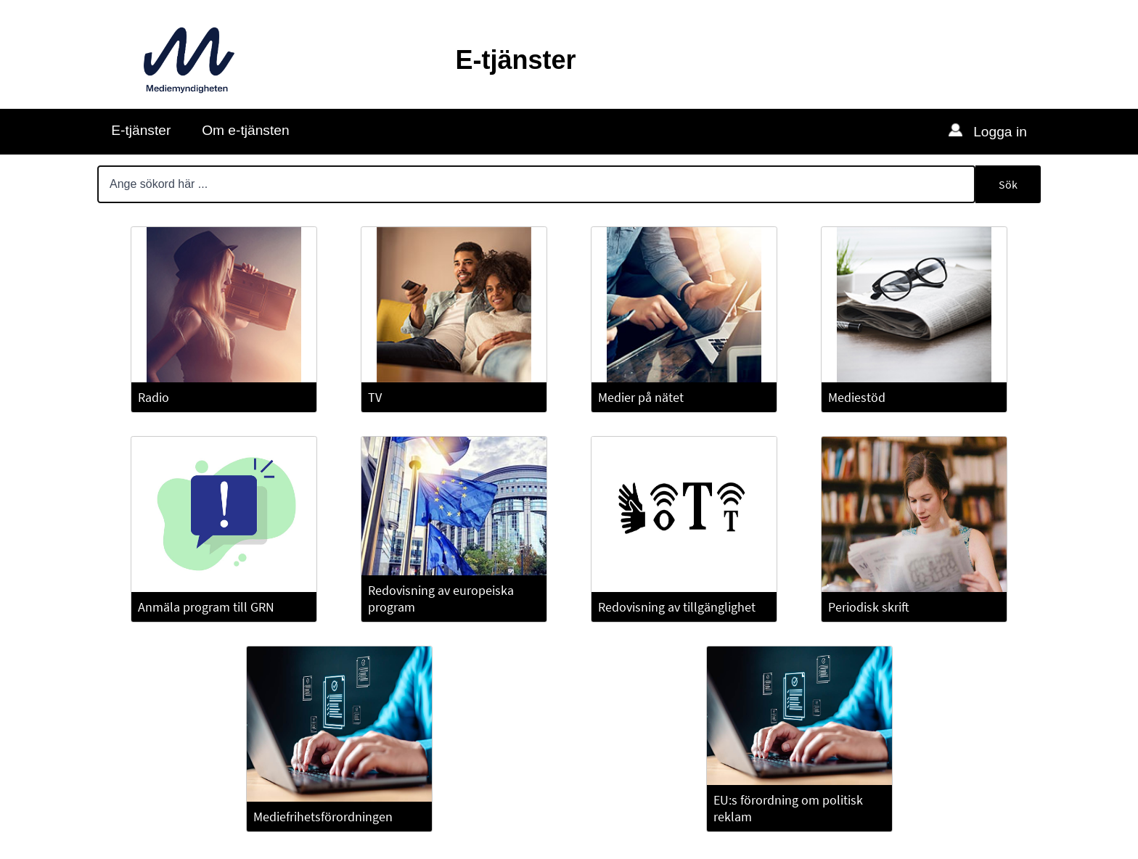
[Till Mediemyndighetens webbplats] (189, 60)
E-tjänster (141, 130)
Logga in (998, 131)
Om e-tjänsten (246, 130)
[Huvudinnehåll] (569, 505)
